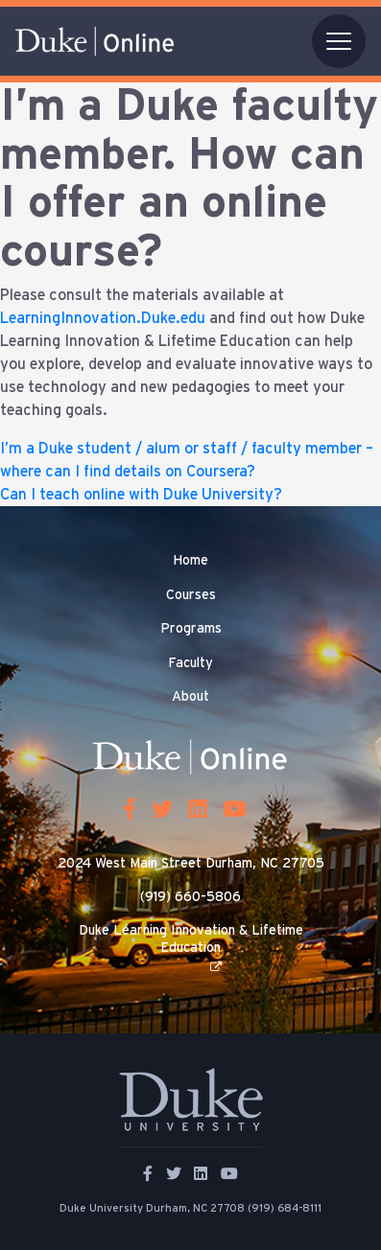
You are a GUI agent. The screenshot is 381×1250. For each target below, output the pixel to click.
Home (190, 560)
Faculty (190, 663)
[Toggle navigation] (339, 41)
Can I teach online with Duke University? (141, 494)
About (190, 697)
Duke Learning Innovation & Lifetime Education (191, 939)
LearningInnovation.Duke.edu (102, 318)
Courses (191, 595)
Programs (191, 629)
